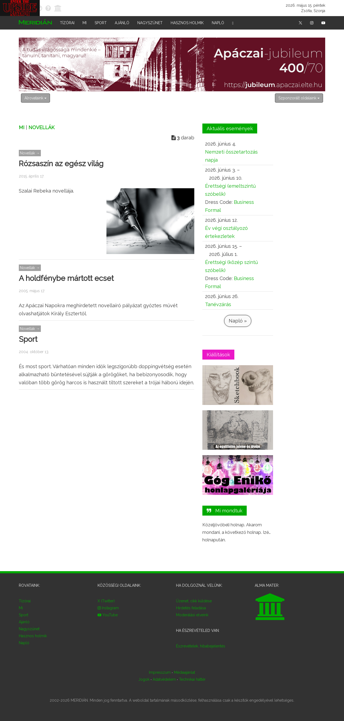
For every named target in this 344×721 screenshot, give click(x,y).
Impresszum (160, 672)
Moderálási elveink (192, 615)
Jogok (143, 679)
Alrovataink (35, 98)
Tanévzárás (218, 304)
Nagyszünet (150, 23)
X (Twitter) (106, 601)
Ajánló (122, 23)
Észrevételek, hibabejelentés (200, 646)
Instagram (108, 608)
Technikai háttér (192, 679)
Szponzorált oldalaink (299, 98)
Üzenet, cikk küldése (194, 601)
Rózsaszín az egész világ (61, 163)
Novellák (41, 127)
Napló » (237, 321)
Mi (85, 23)
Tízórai (67, 23)
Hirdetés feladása (191, 608)
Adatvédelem (164, 679)
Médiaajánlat (184, 672)
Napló (218, 23)
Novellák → (30, 153)
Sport (101, 23)
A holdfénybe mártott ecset (66, 278)
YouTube (108, 615)
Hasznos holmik (187, 23)
